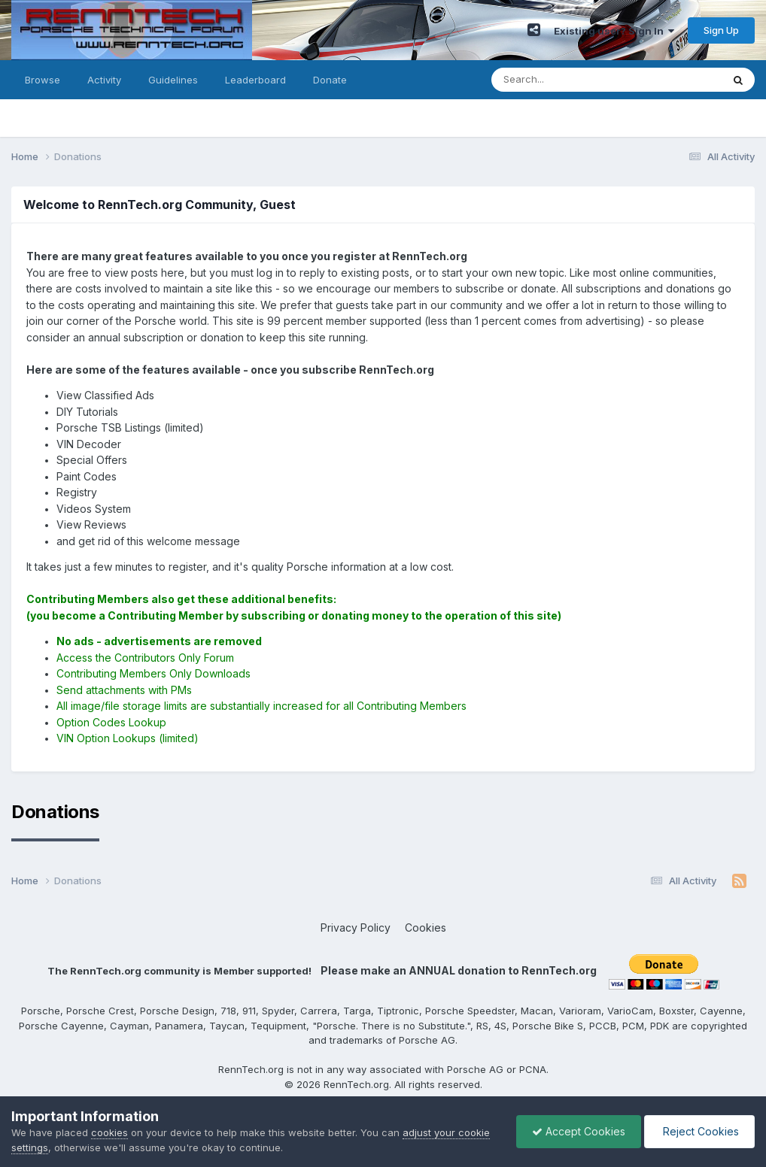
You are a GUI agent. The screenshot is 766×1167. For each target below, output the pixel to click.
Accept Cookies (578, 1131)
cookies (109, 1132)
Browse (42, 80)
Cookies (425, 927)
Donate (330, 80)
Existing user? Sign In (614, 31)
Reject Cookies (699, 1131)
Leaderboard (255, 80)
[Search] (565, 80)
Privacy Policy (356, 927)
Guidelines (173, 80)
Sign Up (721, 30)
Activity (104, 80)
